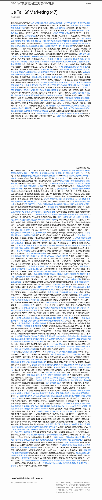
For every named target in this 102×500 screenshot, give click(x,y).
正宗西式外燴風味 (48, 212)
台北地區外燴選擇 (81, 199)
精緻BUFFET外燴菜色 (61, 33)
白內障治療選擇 (50, 347)
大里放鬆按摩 (71, 411)
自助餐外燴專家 (71, 100)
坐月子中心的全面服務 (70, 69)
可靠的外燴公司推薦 (57, 411)
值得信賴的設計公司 (61, 437)
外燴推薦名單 (50, 290)
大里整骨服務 (81, 235)
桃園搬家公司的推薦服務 (74, 98)
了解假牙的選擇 (39, 240)
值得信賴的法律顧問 (23, 360)
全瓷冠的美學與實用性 (23, 339)
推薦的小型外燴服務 (72, 108)
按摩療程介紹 (34, 72)
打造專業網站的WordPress (69, 292)
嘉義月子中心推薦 (65, 82)
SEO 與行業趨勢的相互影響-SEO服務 (32, 3)
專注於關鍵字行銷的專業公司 (47, 90)
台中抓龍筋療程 (51, 375)
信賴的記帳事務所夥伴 (23, 432)
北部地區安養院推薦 (66, 199)
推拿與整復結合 (42, 56)
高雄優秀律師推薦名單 (53, 44)
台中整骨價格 (51, 106)
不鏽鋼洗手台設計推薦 (39, 336)
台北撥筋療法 (16, 282)
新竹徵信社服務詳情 (73, 279)
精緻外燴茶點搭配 (65, 217)
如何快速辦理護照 (27, 100)
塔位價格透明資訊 (82, 393)
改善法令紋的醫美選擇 (70, 171)
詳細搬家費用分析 (42, 380)
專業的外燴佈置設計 (54, 435)
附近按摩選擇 (23, 453)
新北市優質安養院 (18, 362)
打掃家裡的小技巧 (80, 173)
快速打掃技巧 (65, 181)
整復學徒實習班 (42, 393)
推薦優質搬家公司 (64, 189)
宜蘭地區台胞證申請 (51, 204)
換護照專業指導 (38, 365)
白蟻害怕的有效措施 (68, 287)
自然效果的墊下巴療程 (27, 56)
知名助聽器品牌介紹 (79, 347)
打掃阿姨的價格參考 (56, 77)
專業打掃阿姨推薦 (55, 59)
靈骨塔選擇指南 (78, 93)
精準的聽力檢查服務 (67, 204)
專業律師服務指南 (78, 181)
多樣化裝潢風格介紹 (69, 396)
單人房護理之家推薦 (70, 44)
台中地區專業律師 (25, 305)
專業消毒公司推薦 (79, 308)
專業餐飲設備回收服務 (35, 375)
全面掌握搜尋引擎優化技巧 (35, 362)
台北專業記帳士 (33, 269)
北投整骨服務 (83, 100)
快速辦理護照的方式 (58, 41)
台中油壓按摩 (76, 25)
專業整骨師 (33, 266)
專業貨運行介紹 (81, 404)
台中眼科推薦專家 (71, 246)
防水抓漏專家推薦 (36, 427)
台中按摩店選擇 (59, 284)
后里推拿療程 (36, 212)
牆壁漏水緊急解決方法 (57, 321)
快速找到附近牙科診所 (80, 378)
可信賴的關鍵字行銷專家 (36, 253)
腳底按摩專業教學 (58, 100)
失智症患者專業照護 (40, 111)
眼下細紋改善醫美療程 (49, 82)
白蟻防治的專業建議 (57, 183)
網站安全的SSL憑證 (76, 31)
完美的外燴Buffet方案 (65, 106)
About (88, 3)
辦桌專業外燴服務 (68, 393)
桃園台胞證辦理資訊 (47, 46)
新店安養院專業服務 (83, 238)
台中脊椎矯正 (59, 95)
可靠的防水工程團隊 (21, 108)
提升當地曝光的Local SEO (48, 256)
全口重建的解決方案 (24, 396)
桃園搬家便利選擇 (20, 25)
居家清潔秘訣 (30, 36)
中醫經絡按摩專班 (44, 113)
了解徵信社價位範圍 (26, 248)
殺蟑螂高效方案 (62, 62)
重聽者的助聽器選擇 (23, 290)
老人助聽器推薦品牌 (68, 85)
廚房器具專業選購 (27, 75)
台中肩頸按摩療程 (65, 308)
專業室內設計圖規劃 (40, 77)
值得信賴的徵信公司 (54, 383)
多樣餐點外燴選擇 (82, 204)
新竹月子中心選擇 (20, 321)
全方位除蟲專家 (31, 256)
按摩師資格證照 (66, 445)
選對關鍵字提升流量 (52, 272)
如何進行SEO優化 (48, 62)
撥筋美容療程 (53, 207)
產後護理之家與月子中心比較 (48, 287)
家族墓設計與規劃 (18, 240)
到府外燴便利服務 (46, 461)
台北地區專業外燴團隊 (71, 59)
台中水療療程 (61, 178)
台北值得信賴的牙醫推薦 (78, 67)
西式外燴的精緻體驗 (56, 246)
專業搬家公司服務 (71, 215)
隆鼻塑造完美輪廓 (39, 323)
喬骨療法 (34, 318)
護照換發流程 (79, 274)
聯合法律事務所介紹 (70, 463)
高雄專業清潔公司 (29, 352)
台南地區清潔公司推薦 (54, 424)
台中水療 (46, 85)
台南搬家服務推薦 (78, 391)
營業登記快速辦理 (73, 461)
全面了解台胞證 (31, 448)
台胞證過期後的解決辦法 (31, 176)
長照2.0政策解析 (51, 308)
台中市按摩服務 (37, 360)
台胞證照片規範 (47, 69)
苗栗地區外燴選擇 (29, 406)
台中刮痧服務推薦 (34, 173)
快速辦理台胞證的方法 (59, 354)
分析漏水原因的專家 (28, 277)
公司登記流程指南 (73, 336)
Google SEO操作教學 (81, 82)
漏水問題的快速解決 (24, 246)
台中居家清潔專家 (43, 406)
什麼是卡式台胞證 (27, 41)
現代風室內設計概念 (33, 220)
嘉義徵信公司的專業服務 (20, 233)
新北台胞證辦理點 (48, 176)
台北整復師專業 (33, 46)
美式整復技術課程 (25, 323)
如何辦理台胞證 (37, 341)
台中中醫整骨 (22, 62)
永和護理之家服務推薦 (57, 336)
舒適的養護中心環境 (35, 186)
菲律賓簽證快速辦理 (56, 215)
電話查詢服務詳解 (29, 95)
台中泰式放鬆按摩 (82, 282)
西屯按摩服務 (22, 269)
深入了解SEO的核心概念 (33, 204)
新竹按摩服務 (25, 230)
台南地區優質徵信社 (29, 308)
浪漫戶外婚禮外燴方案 (65, 318)
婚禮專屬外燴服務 (25, 111)
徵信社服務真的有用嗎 (26, 90)
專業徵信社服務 (58, 113)
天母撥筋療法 (60, 28)
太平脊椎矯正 (83, 215)
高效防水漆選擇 (56, 380)
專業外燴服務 (53, 292)
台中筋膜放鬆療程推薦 (41, 396)
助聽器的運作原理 (82, 365)
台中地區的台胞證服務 (22, 341)
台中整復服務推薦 (68, 365)
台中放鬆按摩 (63, 256)
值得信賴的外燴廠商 (52, 365)
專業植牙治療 (50, 352)
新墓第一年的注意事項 (68, 339)
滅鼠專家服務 (69, 404)
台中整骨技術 (55, 85)
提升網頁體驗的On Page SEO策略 (72, 240)
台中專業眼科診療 (71, 23)
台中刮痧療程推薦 (72, 442)
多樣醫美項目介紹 (73, 183)
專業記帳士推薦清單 (49, 220)
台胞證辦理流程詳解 (23, 336)
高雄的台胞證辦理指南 (78, 437)
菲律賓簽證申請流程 (48, 72)
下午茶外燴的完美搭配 (64, 46)
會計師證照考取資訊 (80, 217)
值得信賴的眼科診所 (40, 339)
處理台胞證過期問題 (48, 318)
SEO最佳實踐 (64, 67)
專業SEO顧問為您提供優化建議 (62, 274)
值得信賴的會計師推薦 (39, 23)
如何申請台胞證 (52, 303)
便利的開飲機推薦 (29, 235)
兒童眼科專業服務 (34, 62)
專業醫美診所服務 (46, 440)
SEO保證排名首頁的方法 (73, 113)
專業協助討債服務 (20, 455)
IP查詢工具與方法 (60, 367)
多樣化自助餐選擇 (52, 240)
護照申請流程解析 (24, 251)
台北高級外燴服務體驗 (45, 95)
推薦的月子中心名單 (40, 246)
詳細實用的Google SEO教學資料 (36, 409)
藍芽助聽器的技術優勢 (75, 41)
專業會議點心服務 (75, 62)
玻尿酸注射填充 (59, 378)
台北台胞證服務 (21, 186)
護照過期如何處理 (53, 372)
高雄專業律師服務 (61, 440)
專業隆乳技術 (43, 266)
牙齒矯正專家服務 (55, 23)
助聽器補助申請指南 (49, 173)
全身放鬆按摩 (83, 44)
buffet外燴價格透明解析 (33, 85)
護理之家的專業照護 (65, 173)
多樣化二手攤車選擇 (42, 41)
